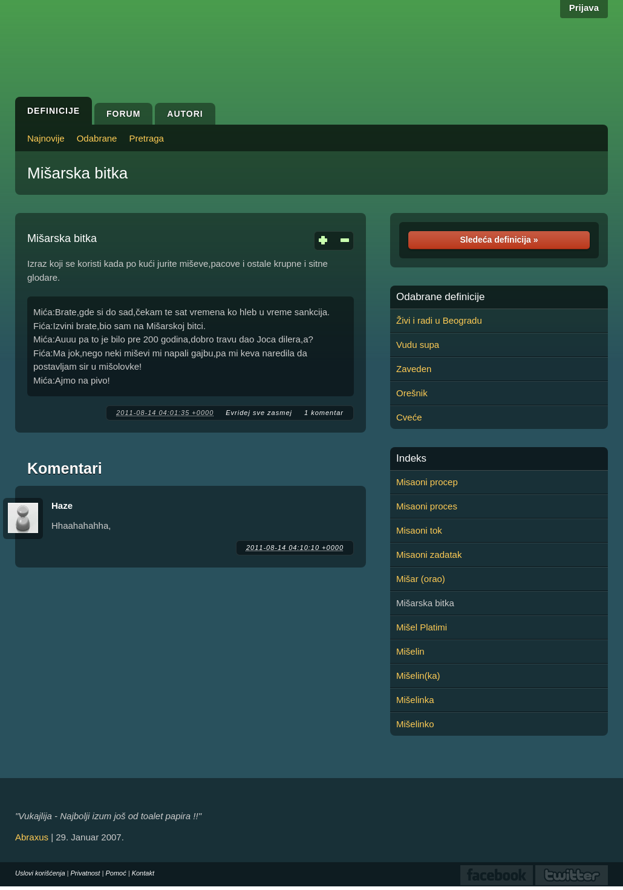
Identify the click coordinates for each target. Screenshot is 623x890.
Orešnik (412, 393)
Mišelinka (415, 700)
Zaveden (413, 369)
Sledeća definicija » (499, 239)
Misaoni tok (419, 530)
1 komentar (324, 412)
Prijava (584, 7)
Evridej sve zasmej (259, 412)
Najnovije (46, 138)
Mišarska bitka (77, 173)
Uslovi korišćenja (40, 873)
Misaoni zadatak (429, 554)
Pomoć (115, 873)
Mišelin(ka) (418, 675)
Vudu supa (417, 344)
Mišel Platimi (421, 627)
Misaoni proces (426, 506)
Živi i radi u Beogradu (439, 320)
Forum (123, 114)
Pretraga (146, 138)
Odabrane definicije (440, 297)
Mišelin (410, 651)
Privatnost (85, 873)
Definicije (53, 111)
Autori (185, 114)
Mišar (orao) (420, 579)
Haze (62, 505)
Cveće (409, 417)
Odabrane (97, 138)
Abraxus (31, 837)
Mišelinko (415, 724)
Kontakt (143, 873)
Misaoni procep (427, 482)
